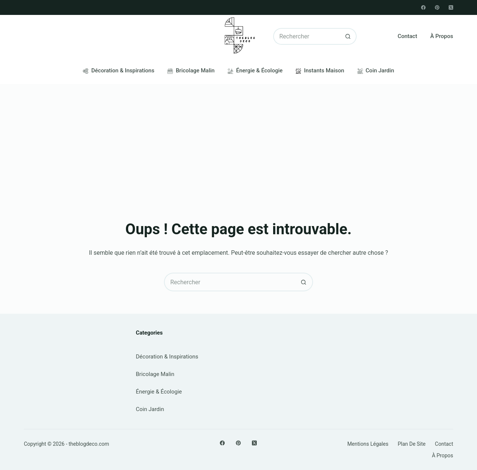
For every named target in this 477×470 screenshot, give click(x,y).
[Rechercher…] (306, 36)
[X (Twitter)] (451, 7)
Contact (407, 36)
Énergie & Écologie (255, 70)
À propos (441, 36)
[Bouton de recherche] (348, 36)
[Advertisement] (238, 140)
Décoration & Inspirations (118, 70)
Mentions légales (367, 444)
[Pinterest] (437, 7)
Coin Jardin (375, 70)
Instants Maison (320, 70)
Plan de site (412, 444)
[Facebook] (423, 7)
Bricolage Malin (191, 70)
